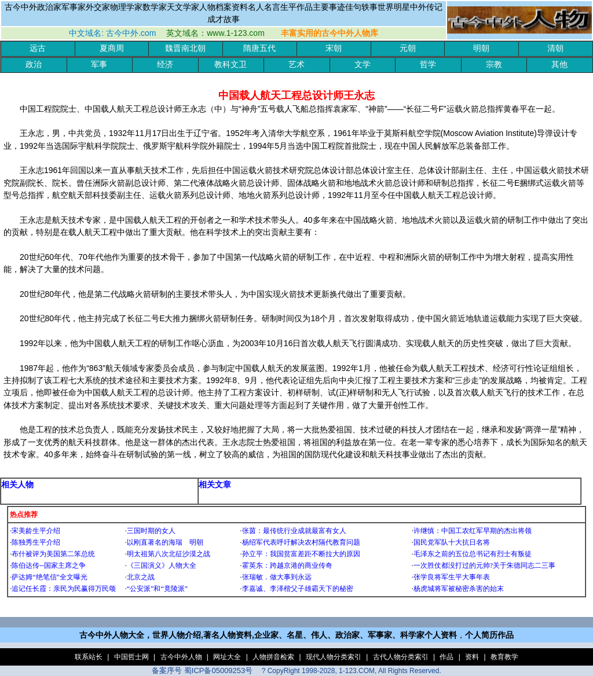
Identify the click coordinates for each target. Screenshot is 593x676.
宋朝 (333, 48)
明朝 (481, 48)
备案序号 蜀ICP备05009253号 (202, 670)
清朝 (555, 48)
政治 (33, 64)
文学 (362, 64)
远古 (38, 48)
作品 (446, 657)
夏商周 (112, 48)
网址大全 (227, 657)
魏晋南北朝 (185, 48)
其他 (559, 64)
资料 (472, 657)
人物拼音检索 (273, 657)
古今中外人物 (181, 657)
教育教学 (504, 657)
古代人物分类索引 (401, 657)
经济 (165, 64)
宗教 (494, 64)
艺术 (296, 64)
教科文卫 (230, 64)
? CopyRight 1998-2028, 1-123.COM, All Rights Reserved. (351, 671)
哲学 (428, 64)
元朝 (408, 48)
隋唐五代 (259, 48)
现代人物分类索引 (333, 657)
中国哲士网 (131, 657)
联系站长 (89, 657)
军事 (99, 64)
